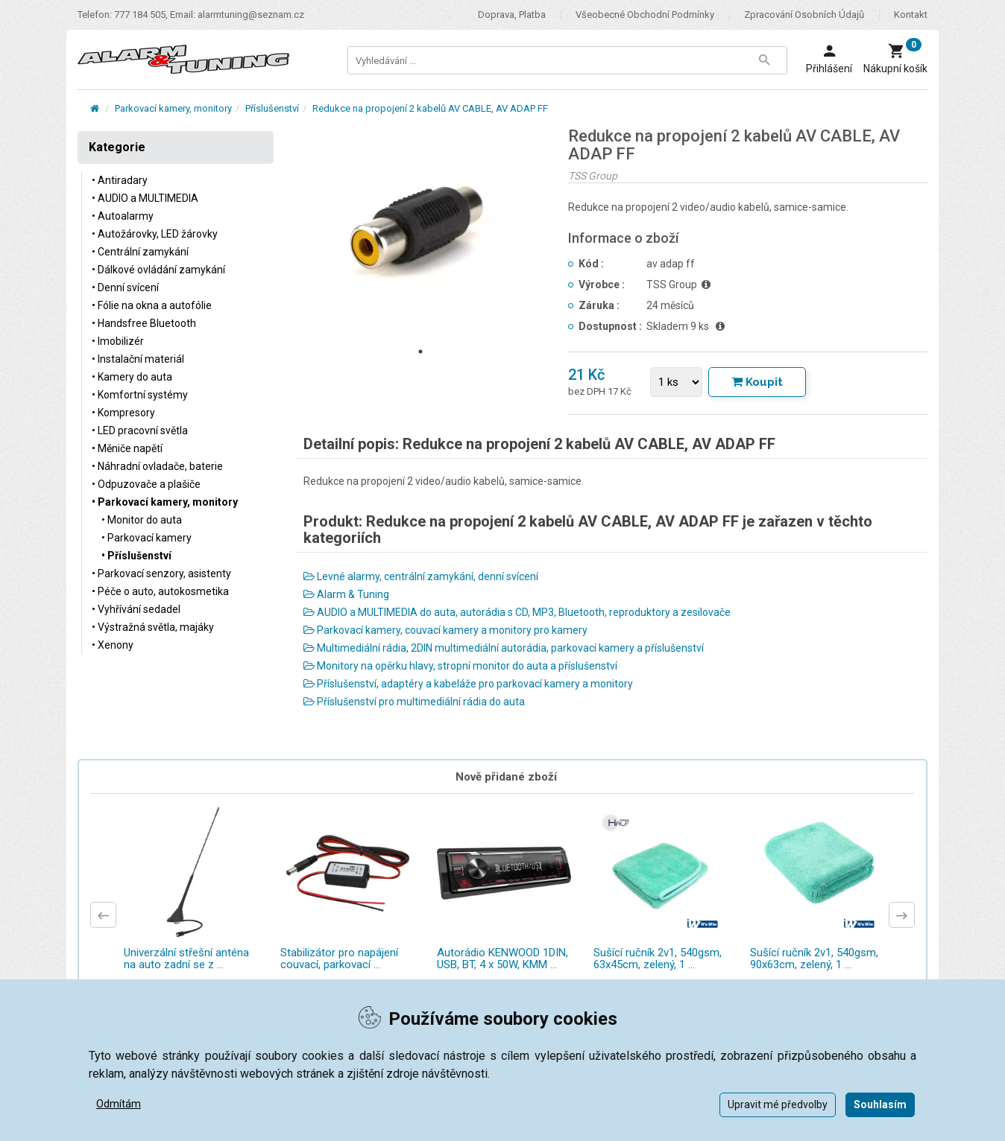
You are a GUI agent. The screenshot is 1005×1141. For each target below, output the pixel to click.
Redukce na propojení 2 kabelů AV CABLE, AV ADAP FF (430, 108)
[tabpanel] (421, 233)
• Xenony (112, 645)
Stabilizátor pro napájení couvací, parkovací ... (339, 959)
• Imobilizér (118, 341)
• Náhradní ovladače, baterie (157, 466)
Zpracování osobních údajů (804, 14)
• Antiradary (120, 180)
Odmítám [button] (118, 1104)
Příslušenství (272, 108)
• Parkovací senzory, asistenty (161, 573)
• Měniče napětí (127, 448)
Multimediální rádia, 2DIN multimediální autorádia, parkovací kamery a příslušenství (503, 648)
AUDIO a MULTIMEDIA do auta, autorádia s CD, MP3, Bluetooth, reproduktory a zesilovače (517, 612)
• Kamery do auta (132, 377)
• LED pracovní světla (140, 430)
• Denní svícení (125, 287)
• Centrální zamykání (140, 252)
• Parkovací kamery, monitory (165, 502)
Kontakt (910, 14)
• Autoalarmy (123, 216)
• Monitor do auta (141, 520)
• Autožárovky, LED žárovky (155, 234)
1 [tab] (420, 351)
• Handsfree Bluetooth (144, 323)
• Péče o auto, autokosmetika (160, 591)
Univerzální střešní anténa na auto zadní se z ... (186, 959)
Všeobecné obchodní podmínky (645, 14)
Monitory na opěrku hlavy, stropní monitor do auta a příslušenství (460, 666)
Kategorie (117, 147)
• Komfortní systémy (140, 395)
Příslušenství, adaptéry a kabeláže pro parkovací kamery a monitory (468, 684)
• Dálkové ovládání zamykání (158, 270)
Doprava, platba (512, 14)
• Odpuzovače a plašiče (146, 484)
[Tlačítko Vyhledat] (764, 60)
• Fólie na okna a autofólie (152, 305)
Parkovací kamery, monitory (173, 108)
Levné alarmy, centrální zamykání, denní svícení (420, 576)
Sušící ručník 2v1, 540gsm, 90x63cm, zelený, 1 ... (814, 959)
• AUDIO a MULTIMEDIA (145, 198)
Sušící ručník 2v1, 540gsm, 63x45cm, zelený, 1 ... (657, 959)
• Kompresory (123, 413)
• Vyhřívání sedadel (136, 609)
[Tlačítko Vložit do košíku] (757, 382)
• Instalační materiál (138, 359)
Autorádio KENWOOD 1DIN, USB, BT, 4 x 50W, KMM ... (502, 959)
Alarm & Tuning (346, 594)
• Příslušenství (136, 556)
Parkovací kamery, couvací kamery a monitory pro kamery (445, 630)
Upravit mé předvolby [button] (778, 1104)
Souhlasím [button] (880, 1104)
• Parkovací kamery (146, 538)
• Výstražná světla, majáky (153, 627)
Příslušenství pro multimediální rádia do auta (414, 702)
